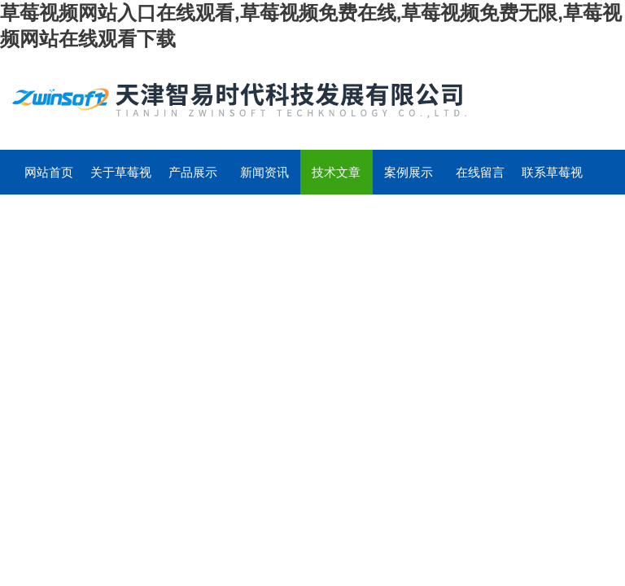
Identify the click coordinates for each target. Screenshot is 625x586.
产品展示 (192, 172)
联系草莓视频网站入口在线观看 (552, 180)
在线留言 (480, 172)
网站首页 (48, 172)
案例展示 (408, 172)
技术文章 (336, 172)
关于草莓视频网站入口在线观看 (120, 180)
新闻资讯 (264, 172)
